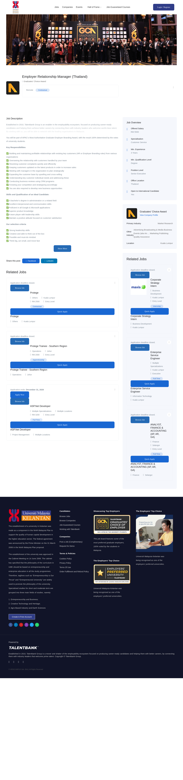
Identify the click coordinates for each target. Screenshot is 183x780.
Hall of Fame (94, 7)
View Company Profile (149, 215)
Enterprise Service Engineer (155, 355)
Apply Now (19, 395)
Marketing (154, 233)
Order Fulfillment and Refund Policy (74, 571)
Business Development (142, 324)
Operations (36, 351)
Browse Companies (68, 521)
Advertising (138, 230)
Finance (155, 442)
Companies (67, 7)
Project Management (20, 435)
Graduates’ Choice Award (153, 211)
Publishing (163, 233)
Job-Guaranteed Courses (118, 7)
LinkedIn (49, 261)
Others (35, 298)
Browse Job (19, 288)
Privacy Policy (65, 563)
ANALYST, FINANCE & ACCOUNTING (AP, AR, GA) (158, 430)
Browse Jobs (65, 516)
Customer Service (139, 142)
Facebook (31, 261)
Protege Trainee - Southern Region (48, 346)
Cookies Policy (66, 559)
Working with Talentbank (69, 529)
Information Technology (142, 396)
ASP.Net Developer (40, 406)
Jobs (56, 7)
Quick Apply (62, 312)
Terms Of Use (65, 567)
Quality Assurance (142, 237)
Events (79, 7)
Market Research (165, 223)
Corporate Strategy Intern (155, 282)
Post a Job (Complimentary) (71, 542)
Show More (62, 248)
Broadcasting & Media (153, 230)
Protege (34, 292)
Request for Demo (67, 546)
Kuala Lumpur (167, 243)
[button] (22, 616)
